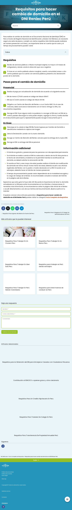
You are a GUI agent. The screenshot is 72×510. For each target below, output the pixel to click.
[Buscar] (57, 25)
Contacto (4, 497)
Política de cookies (7, 474)
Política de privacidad (8, 472)
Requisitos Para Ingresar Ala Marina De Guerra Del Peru (18, 213)
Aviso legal (5, 475)
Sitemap (4, 479)
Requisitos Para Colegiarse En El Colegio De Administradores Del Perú (57, 213)
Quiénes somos (6, 491)
